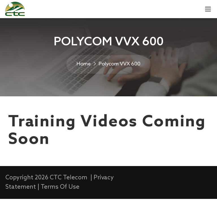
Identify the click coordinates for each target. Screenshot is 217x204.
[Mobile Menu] (208, 9)
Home (84, 64)
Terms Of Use (60, 187)
